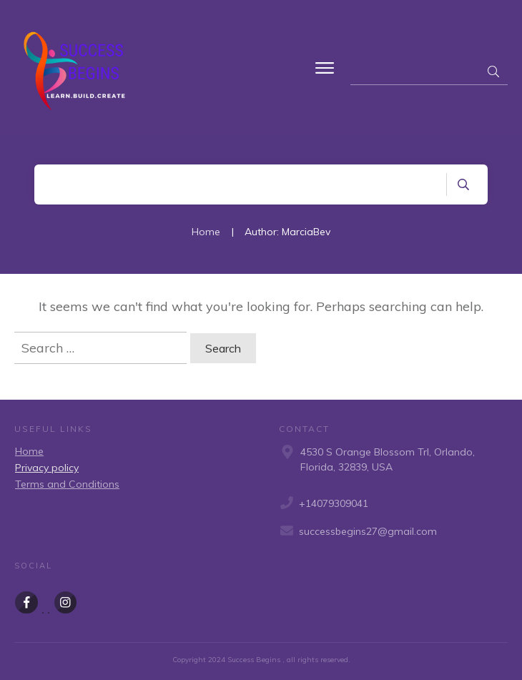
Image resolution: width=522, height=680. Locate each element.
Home (29, 451)
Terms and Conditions (67, 484)
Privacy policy (47, 467)
